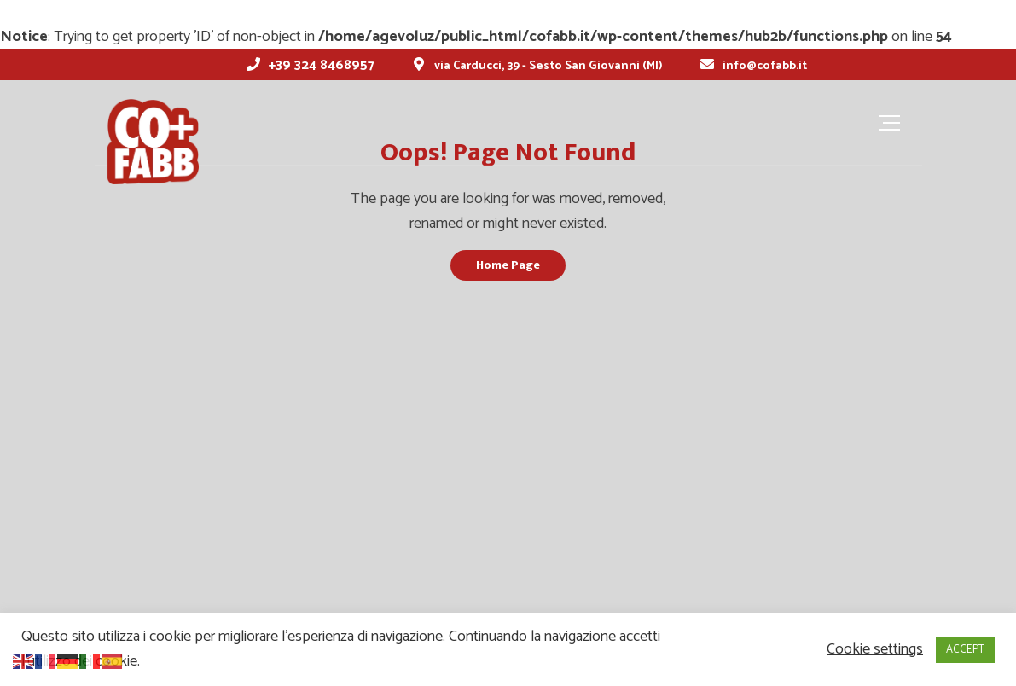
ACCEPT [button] (965, 650)
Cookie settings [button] (875, 649)
